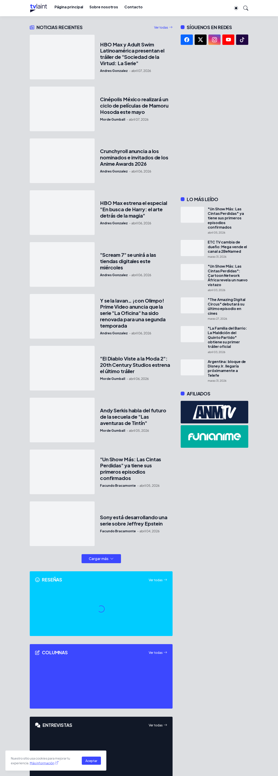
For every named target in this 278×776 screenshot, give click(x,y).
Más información (42, 763)
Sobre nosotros (103, 7)
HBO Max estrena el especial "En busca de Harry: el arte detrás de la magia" (133, 209)
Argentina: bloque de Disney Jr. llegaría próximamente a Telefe (227, 368)
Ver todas (161, 27)
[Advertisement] (214, 120)
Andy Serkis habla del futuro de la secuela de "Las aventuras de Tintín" (133, 416)
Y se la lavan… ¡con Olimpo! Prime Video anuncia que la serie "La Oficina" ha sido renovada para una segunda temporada (133, 313)
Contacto (133, 7)
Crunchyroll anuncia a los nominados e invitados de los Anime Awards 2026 (134, 157)
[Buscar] (243, 8)
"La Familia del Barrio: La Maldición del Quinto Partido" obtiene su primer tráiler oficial (227, 337)
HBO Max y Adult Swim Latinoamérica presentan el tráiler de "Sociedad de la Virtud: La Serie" (132, 54)
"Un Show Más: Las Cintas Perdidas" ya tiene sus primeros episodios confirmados (130, 468)
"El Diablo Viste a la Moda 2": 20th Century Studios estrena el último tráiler (135, 365)
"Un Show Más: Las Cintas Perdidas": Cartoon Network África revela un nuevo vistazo (228, 275)
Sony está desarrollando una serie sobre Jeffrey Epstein (133, 520)
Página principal (69, 7)
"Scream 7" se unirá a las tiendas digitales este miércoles (128, 261)
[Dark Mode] (233, 8)
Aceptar (91, 761)
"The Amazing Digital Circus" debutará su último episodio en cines (226, 306)
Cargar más (98, 558)
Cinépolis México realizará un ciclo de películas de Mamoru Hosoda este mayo (134, 105)
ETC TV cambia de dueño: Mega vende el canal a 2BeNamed (227, 247)
